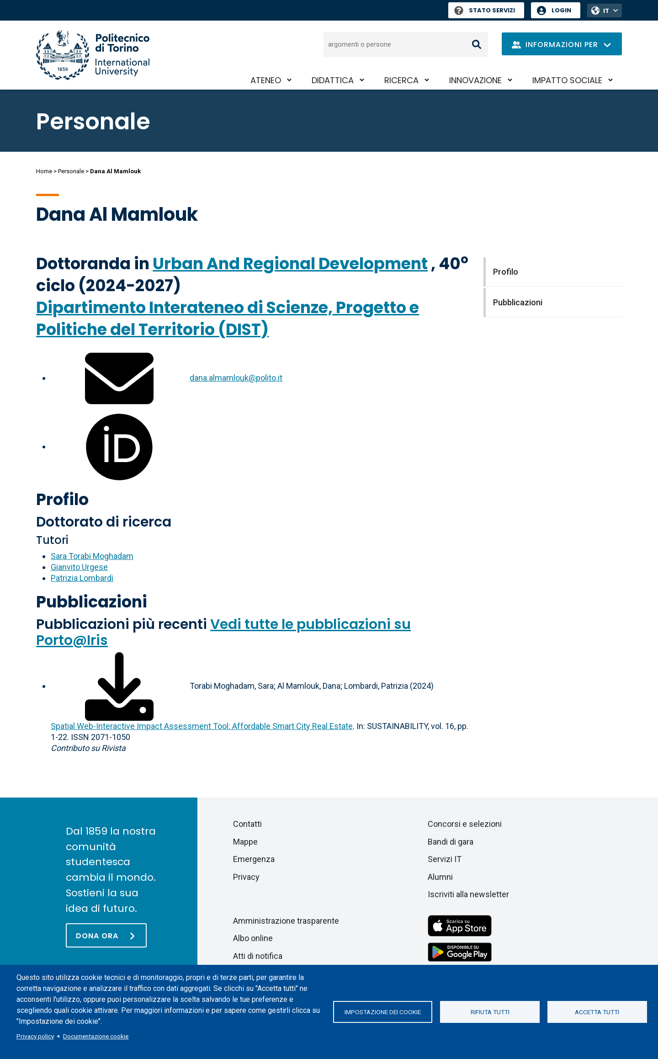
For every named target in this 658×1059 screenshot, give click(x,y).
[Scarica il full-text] (119, 686)
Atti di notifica (257, 956)
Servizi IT (445, 859)
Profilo (62, 499)
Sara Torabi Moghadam (92, 556)
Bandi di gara (450, 841)
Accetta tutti (597, 1012)
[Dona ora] (106, 935)
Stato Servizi (484, 10)
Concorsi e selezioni (465, 824)
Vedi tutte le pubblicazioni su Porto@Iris (223, 632)
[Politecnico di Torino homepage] (92, 55)
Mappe (245, 841)
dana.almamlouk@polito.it (236, 378)
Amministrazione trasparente (286, 921)
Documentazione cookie (95, 1036)
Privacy (246, 877)
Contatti (247, 824)
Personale (71, 171)
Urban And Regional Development (290, 263)
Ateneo (265, 80)
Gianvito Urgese (79, 567)
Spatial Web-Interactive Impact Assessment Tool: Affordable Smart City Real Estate (202, 726)
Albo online (253, 938)
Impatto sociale (567, 80)
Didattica (333, 80)
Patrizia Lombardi (82, 578)
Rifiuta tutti (490, 1012)
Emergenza (254, 859)
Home (44, 171)
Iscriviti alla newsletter (468, 894)
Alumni (440, 877)
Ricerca (401, 80)
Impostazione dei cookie (383, 1012)
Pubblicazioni (91, 602)
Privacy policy (35, 1036)
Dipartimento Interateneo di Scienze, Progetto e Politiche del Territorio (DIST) (227, 318)
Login (561, 10)
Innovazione (475, 80)
